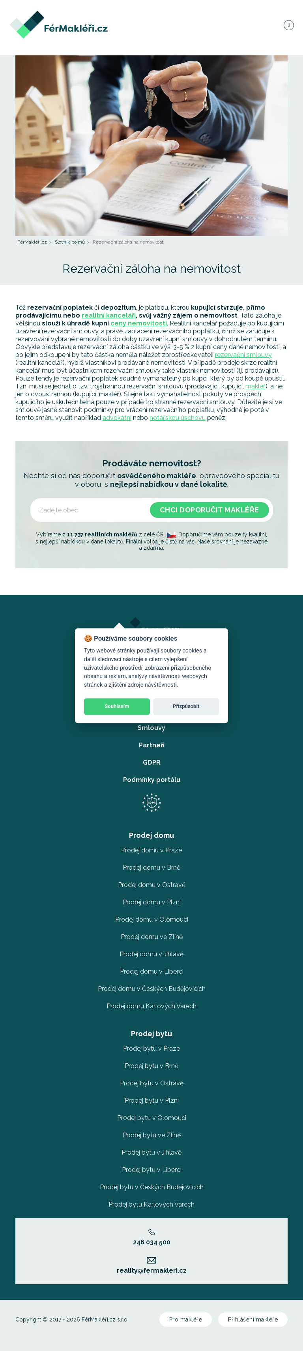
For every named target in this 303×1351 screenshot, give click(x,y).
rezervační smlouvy (243, 355)
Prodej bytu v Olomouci (151, 1118)
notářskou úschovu (178, 417)
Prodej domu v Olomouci (151, 919)
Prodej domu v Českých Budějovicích (152, 988)
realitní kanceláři (109, 315)
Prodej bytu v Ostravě (151, 1083)
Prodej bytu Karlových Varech (151, 1204)
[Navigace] (288, 25)
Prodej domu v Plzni (152, 902)
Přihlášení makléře (253, 1319)
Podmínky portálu (151, 780)
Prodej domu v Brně (151, 867)
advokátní (117, 417)
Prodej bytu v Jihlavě (151, 1152)
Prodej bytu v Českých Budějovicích (152, 1187)
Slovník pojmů (70, 242)
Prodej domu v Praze (151, 850)
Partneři (152, 745)
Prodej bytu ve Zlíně (152, 1135)
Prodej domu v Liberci (151, 971)
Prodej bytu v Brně (151, 1066)
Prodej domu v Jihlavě (151, 954)
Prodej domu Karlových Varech (151, 1006)
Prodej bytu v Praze (151, 1048)
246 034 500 (151, 1237)
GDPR (152, 762)
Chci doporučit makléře (209, 510)
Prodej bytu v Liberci (151, 1170)
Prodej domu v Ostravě (151, 885)
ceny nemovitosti (138, 323)
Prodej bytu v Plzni (152, 1100)
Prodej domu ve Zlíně (152, 937)
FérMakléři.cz (32, 242)
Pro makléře (185, 1319)
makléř (255, 386)
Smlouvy (151, 728)
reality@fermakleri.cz (152, 1265)
